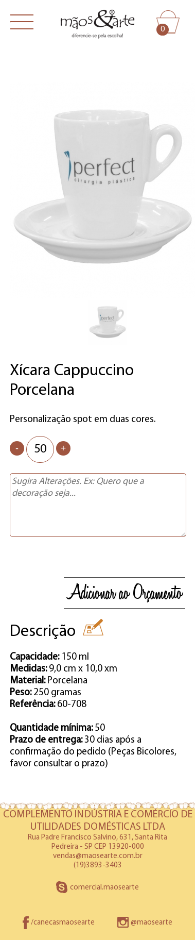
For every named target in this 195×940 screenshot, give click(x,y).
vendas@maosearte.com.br (98, 856)
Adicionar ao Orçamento (124, 593)
